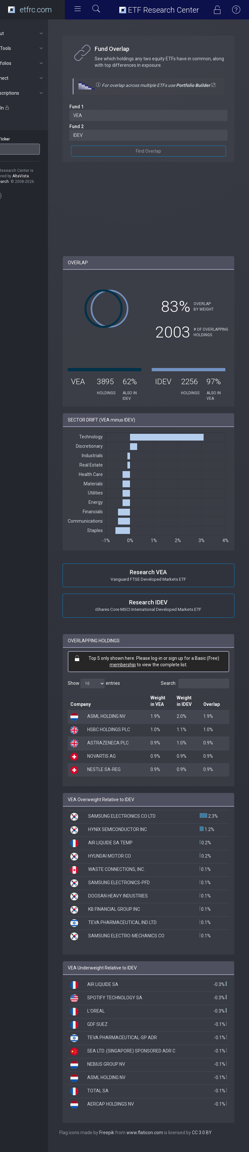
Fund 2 (93, 133)
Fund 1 (93, 113)
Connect (34, 78)
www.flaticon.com (161, 1139)
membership (131, 671)
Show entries (111, 690)
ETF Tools (34, 48)
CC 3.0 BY (219, 1139)
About (34, 33)
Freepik (123, 1139)
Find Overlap (157, 157)
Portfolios (34, 63)
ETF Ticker (17, 139)
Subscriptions (34, 93)
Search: (195, 690)
